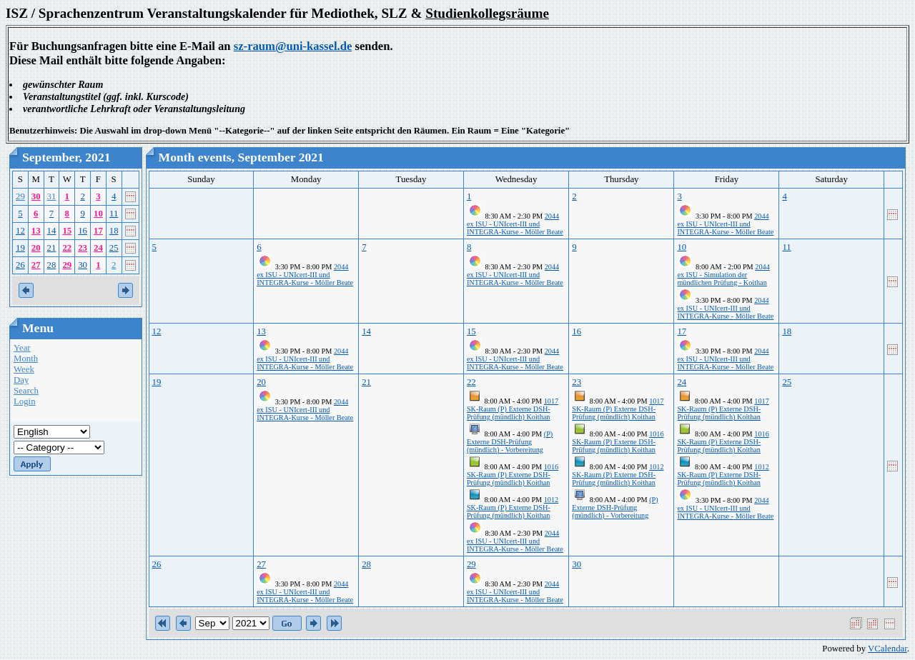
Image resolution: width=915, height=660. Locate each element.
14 (51, 231)
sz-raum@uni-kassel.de (293, 46)
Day (21, 380)
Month (26, 359)
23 (82, 248)
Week (24, 369)
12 (20, 231)
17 (98, 231)
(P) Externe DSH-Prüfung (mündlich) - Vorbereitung (510, 442)
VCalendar (887, 649)
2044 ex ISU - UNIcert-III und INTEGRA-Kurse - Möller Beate (515, 224)
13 (36, 231)
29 (20, 196)
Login (25, 401)
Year (22, 348)
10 (98, 214)
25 (114, 248)
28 (51, 265)
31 (51, 196)
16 (82, 231)
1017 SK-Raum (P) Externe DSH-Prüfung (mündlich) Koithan (512, 409)
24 (98, 248)
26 (20, 265)
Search (26, 391)
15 (66, 231)
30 (36, 196)
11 (113, 214)
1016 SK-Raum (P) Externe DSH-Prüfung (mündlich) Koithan (512, 474)
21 (51, 248)
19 (20, 248)
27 (36, 265)
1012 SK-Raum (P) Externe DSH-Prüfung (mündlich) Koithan (512, 507)
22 (66, 248)
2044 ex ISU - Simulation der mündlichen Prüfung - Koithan (723, 274)
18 (114, 231)
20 (36, 248)
